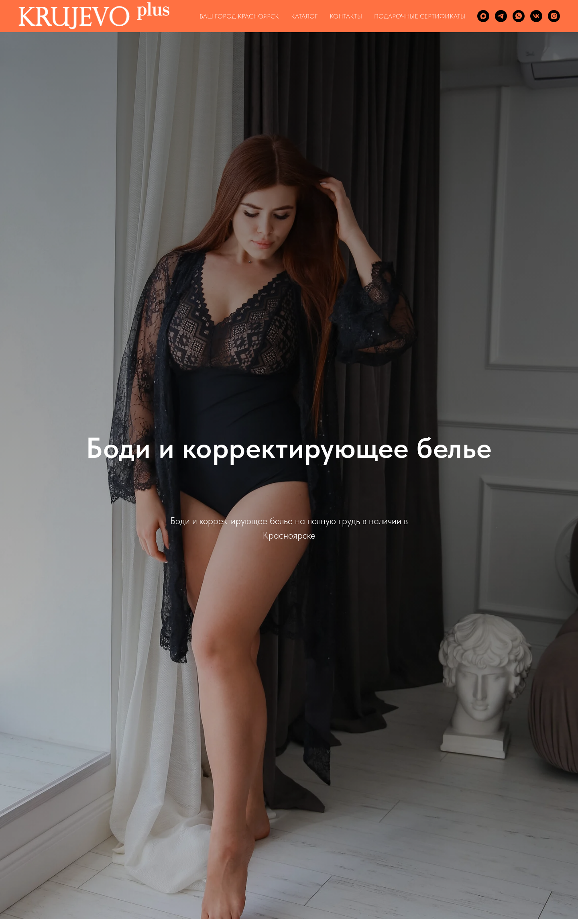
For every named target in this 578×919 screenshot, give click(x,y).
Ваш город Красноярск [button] (239, 16)
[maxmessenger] (483, 16)
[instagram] (554, 16)
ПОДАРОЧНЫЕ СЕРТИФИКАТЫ (419, 16)
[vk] (536, 16)
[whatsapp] (519, 16)
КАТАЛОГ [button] (304, 16)
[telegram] (501, 16)
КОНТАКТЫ (346, 16)
